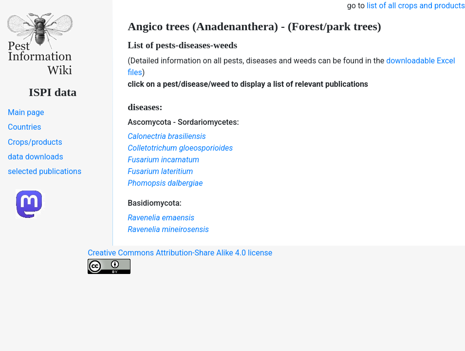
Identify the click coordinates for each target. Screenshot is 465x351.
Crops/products (35, 142)
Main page (26, 112)
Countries (24, 127)
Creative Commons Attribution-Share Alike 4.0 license (180, 261)
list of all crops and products (416, 5)
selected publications (44, 171)
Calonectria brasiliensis (167, 136)
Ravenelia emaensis (161, 217)
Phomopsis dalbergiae (165, 183)
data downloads (35, 156)
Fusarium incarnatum (163, 159)
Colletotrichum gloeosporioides (180, 148)
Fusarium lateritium (160, 171)
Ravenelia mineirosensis (168, 229)
